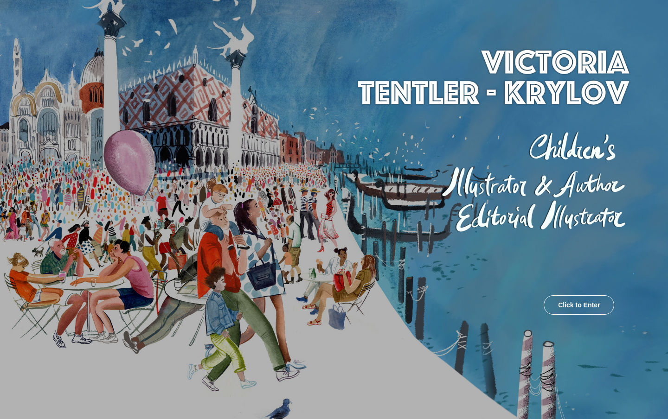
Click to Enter (579, 305)
